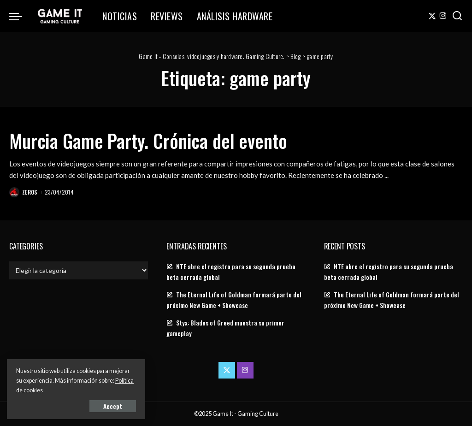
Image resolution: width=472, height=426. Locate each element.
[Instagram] (443, 16)
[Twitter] (432, 16)
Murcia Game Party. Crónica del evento (148, 140)
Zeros (30, 192)
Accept (112, 406)
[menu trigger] (20, 16)
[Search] (457, 16)
